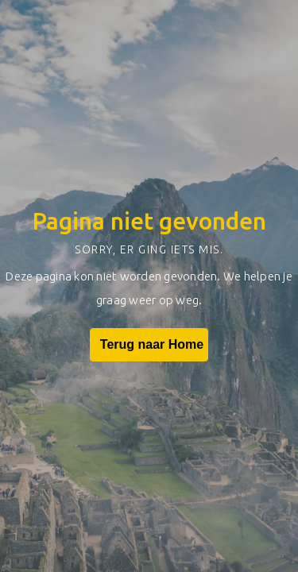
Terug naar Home (149, 345)
